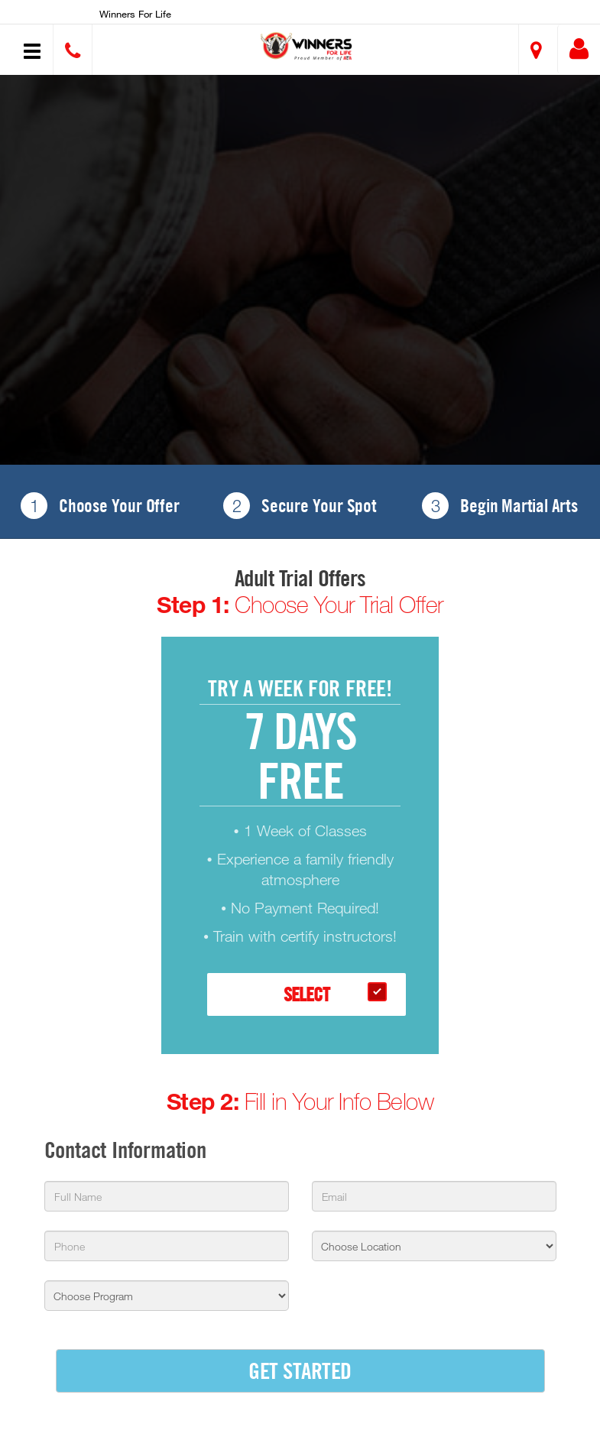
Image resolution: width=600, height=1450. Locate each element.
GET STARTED (300, 1370)
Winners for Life (135, 14)
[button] (306, 46)
